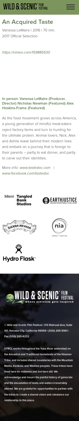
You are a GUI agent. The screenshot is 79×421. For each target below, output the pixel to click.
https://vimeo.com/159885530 (26, 52)
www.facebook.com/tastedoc (25, 173)
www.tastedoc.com (35, 167)
